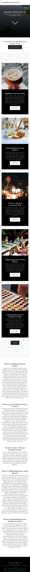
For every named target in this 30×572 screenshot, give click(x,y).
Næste (15, 342)
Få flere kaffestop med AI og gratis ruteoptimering (15, 570)
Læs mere (15, 108)
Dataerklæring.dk (15, 564)
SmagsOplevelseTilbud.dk (11, 2)
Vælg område (14, 47)
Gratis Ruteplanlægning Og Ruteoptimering (15, 571)
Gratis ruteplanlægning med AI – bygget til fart (14, 568)
